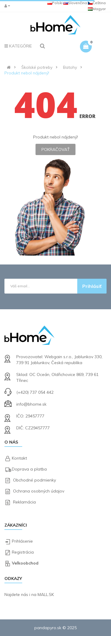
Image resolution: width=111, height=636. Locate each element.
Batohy (70, 67)
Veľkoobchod (25, 563)
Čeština (97, 3)
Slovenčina (75, 3)
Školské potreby (36, 67)
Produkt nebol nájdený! (26, 73)
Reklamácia (24, 502)
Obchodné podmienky (34, 480)
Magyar (97, 9)
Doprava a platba (29, 469)
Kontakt (19, 458)
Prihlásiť (92, 286)
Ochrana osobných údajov (38, 491)
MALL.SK (46, 594)
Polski (54, 3)
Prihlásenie (22, 541)
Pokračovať (55, 149)
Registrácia (23, 552)
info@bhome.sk (31, 404)
